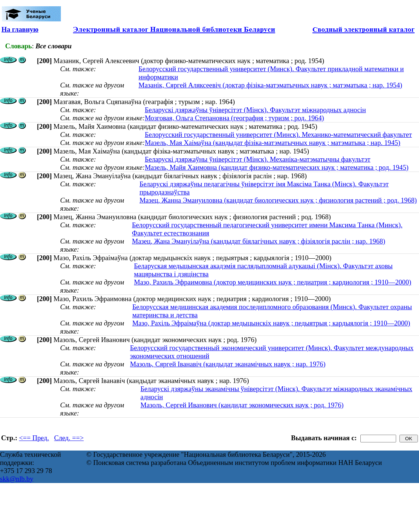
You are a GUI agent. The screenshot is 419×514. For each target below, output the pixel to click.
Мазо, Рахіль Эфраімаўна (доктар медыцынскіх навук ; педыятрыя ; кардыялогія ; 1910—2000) (271, 323)
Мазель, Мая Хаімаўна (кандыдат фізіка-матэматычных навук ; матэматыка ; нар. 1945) (272, 142)
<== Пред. (34, 438)
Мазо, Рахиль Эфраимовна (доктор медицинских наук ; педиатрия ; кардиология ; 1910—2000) (272, 282)
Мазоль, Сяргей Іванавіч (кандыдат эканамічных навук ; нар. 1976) (228, 364)
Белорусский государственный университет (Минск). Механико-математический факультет (278, 134)
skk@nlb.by (16, 479)
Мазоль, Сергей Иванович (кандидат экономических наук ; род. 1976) (242, 405)
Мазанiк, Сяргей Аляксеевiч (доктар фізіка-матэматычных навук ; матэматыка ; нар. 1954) (270, 85)
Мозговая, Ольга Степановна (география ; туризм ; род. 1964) (234, 118)
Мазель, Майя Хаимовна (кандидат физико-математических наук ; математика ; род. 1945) (276, 167)
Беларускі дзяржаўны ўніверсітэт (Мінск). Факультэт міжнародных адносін (255, 110)
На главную (19, 29)
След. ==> (69, 438)
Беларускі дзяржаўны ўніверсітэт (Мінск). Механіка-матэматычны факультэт (257, 159)
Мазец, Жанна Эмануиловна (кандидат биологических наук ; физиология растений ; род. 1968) (278, 200)
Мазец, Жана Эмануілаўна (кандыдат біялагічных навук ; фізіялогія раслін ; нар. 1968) (258, 241)
